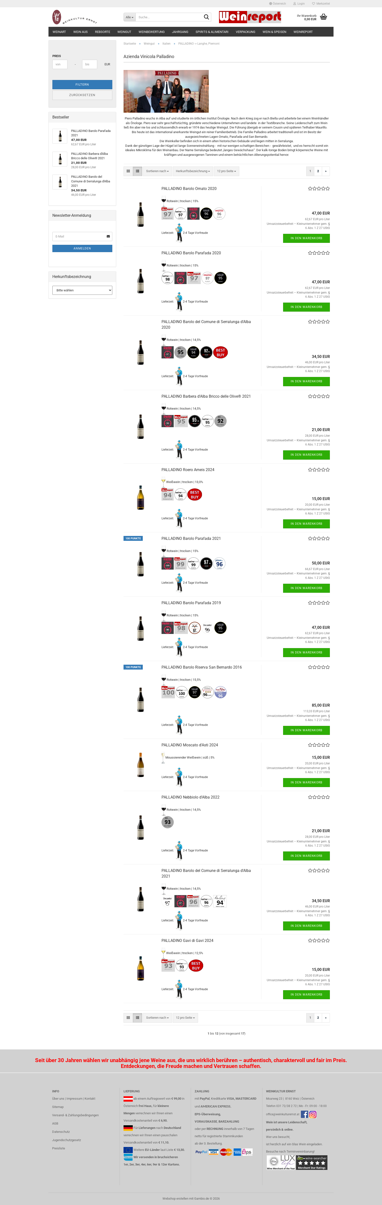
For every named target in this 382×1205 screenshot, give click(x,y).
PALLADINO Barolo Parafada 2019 (191, 603)
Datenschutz (61, 1132)
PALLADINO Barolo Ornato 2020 (189, 188)
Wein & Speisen (274, 32)
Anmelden (82, 248)
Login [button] (299, 3)
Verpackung (245, 32)
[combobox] (157, 171)
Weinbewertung (152, 32)
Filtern (82, 84)
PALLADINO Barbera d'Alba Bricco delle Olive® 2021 (206, 396)
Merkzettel (321, 3)
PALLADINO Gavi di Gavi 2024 (187, 940)
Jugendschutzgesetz (66, 1140)
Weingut (124, 32)
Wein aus (80, 32)
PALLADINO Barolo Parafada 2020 (191, 253)
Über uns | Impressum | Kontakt (73, 1098)
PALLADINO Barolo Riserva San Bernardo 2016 (202, 667)
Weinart (59, 32)
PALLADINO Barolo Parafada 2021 (191, 538)
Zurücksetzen (82, 95)
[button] (278, 3)
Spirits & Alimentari (212, 32)
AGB (55, 1123)
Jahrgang (180, 32)
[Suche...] (129, 17)
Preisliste (58, 1148)
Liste (169, 1150)
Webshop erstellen (175, 1198)
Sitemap (58, 1107)
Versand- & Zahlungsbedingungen (75, 1115)
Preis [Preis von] (56, 56)
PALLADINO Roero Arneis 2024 (188, 469)
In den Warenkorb (306, 238)
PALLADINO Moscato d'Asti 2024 (190, 745)
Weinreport (303, 32)
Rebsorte (102, 32)
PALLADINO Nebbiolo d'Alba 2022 (191, 797)
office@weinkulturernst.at (282, 1114)
